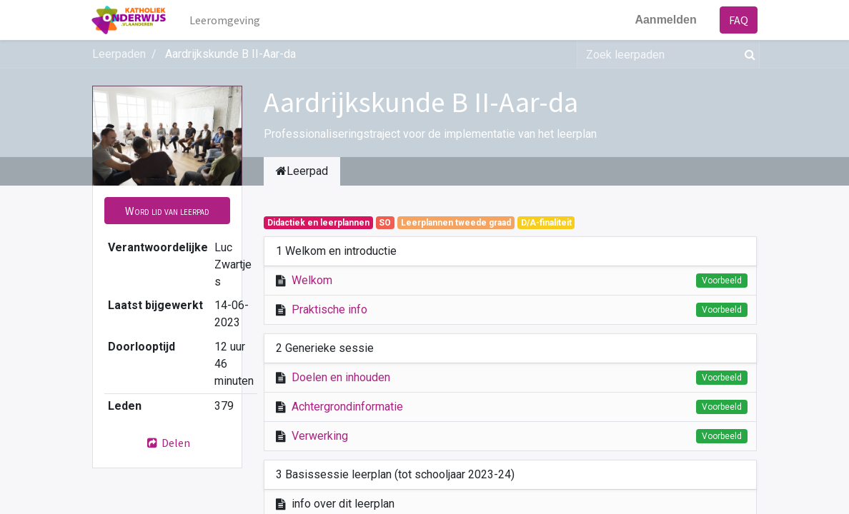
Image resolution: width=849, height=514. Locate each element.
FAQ (738, 20)
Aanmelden (665, 20)
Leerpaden (119, 54)
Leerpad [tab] (302, 171)
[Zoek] (747, 54)
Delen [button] (167, 442)
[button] (167, 210)
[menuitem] (225, 20)
